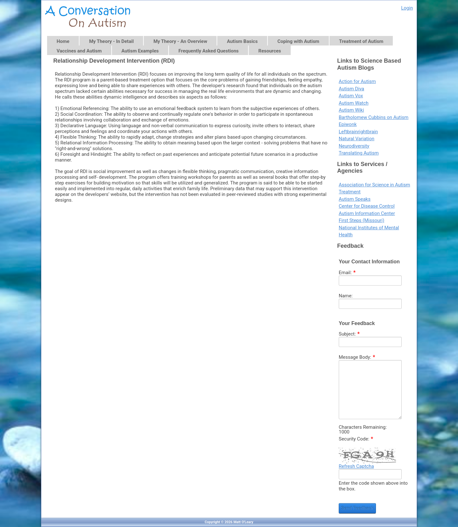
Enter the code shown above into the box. (373, 486)
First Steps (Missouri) (361, 220)
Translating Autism (359, 153)
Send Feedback (357, 508)
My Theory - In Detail (111, 41)
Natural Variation (356, 139)
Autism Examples (140, 51)
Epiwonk (348, 124)
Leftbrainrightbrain (358, 132)
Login (407, 8)
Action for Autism (357, 81)
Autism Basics (242, 41)
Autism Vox (351, 96)
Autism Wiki (351, 110)
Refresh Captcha (356, 466)
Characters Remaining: (363, 427)
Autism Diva (351, 89)
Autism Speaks (355, 199)
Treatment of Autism (361, 41)
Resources (269, 51)
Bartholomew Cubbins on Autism (373, 117)
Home (63, 41)
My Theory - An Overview (180, 41)
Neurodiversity (354, 146)
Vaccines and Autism (79, 51)
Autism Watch (353, 103)
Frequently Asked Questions (208, 51)
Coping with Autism (298, 41)
